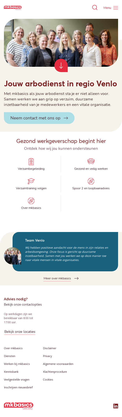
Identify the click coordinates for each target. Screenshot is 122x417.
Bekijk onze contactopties (23, 304)
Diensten (9, 356)
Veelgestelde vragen (16, 379)
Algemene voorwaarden (58, 364)
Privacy (47, 356)
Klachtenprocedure (55, 372)
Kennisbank (11, 372)
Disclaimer (49, 348)
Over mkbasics (13, 348)
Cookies (48, 379)
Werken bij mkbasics (17, 364)
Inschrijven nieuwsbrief (18, 387)
